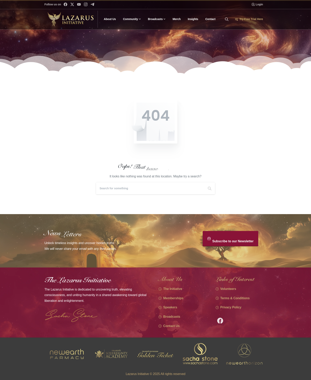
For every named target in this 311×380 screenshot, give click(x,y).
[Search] (150, 188)
